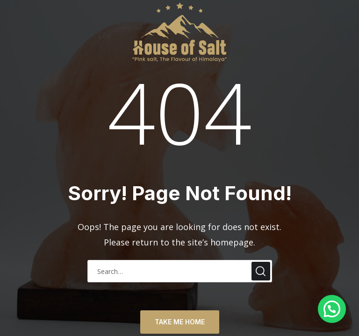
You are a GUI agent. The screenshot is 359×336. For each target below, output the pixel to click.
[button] (332, 309)
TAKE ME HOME (180, 322)
